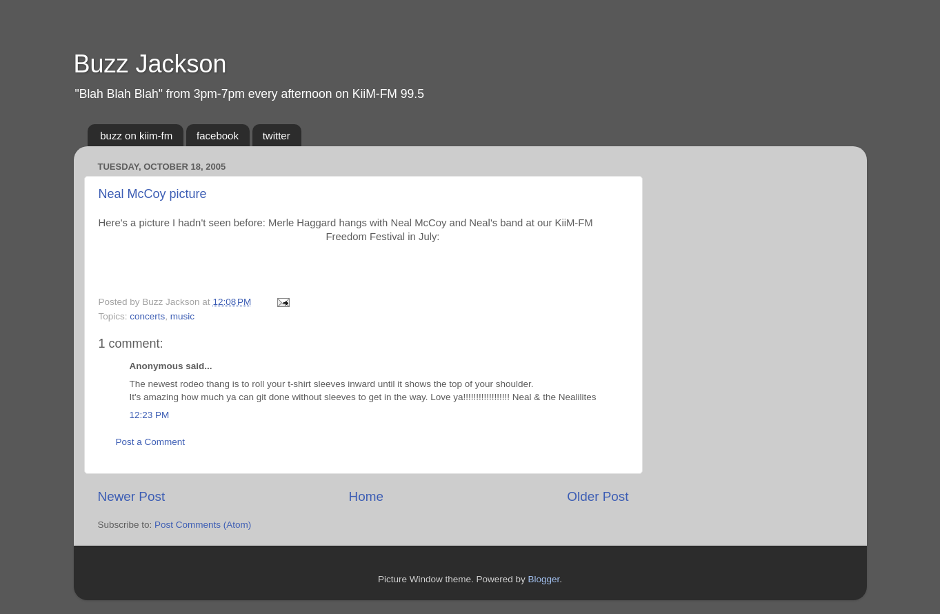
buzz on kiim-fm (136, 135)
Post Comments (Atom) (202, 524)
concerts (147, 316)
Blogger (544, 579)
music (182, 316)
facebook (218, 135)
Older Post (597, 496)
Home (366, 496)
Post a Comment (151, 442)
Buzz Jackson (150, 64)
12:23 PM (150, 415)
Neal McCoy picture (153, 194)
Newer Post (132, 496)
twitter (276, 135)
